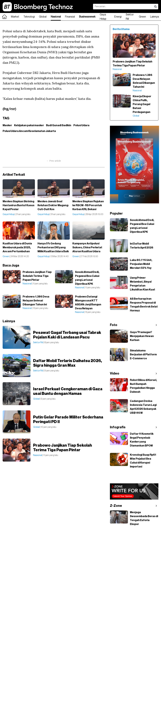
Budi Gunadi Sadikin (58, 125)
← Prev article (54, 160)
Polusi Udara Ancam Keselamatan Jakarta (29, 131)
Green (142, 16)
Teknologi (29, 16)
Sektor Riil (130, 16)
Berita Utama (121, 29)
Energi (118, 16)
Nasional (56, 16)
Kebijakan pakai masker (29, 125)
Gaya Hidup (103, 16)
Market (15, 16)
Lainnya (154, 16)
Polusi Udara (81, 125)
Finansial (70, 16)
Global (43, 16)
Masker (7, 125)
